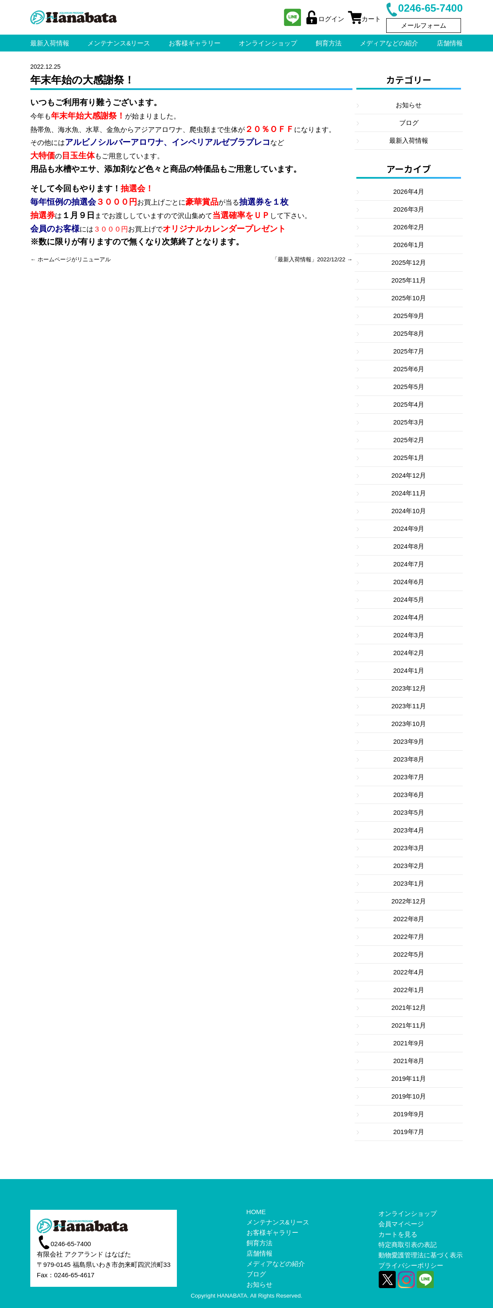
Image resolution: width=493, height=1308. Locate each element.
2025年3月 (408, 422)
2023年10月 (408, 723)
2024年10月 (408, 510)
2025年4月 (408, 404)
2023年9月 (408, 741)
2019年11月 (408, 1078)
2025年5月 (408, 386)
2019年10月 (408, 1096)
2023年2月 (408, 865)
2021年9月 (408, 1043)
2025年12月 (408, 262)
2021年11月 (408, 1025)
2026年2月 (408, 227)
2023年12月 (408, 688)
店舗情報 (259, 1253)
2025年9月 (408, 315)
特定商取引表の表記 (407, 1244)
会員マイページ (401, 1224)
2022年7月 (408, 936)
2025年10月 (408, 298)
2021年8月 (408, 1060)
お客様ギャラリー (272, 1232)
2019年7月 (408, 1131)
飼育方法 (259, 1243)
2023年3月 (408, 848)
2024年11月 (408, 493)
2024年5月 (408, 599)
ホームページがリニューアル (74, 259)
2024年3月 (408, 635)
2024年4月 (408, 617)
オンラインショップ (407, 1213)
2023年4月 (408, 830)
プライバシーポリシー (410, 1265)
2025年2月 (408, 439)
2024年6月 (408, 581)
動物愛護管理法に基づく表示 (420, 1255)
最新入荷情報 (408, 140)
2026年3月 (408, 209)
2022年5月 (408, 954)
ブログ (409, 122)
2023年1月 (408, 883)
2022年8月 (408, 918)
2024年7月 (408, 564)
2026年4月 (408, 191)
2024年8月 (408, 546)
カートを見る (397, 1234)
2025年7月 (408, 351)
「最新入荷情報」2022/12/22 (308, 259)
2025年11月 (408, 280)
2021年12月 (408, 1007)
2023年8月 (408, 759)
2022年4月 (408, 972)
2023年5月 (408, 812)
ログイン (324, 18)
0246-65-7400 (423, 8)
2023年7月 (408, 777)
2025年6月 (408, 369)
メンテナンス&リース (277, 1222)
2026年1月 (408, 244)
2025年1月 (408, 457)
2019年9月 (408, 1114)
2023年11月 (408, 706)
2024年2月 (408, 652)
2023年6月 (408, 794)
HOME (256, 1211)
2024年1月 (408, 670)
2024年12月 (408, 475)
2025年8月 (408, 333)
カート (364, 18)
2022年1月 (408, 989)
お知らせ (409, 105)
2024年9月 (408, 528)
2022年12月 (408, 901)
